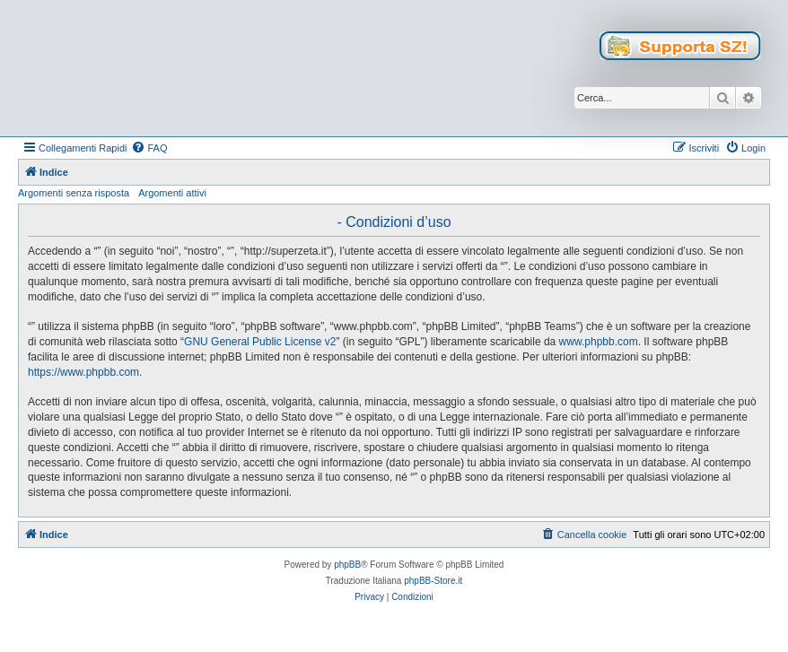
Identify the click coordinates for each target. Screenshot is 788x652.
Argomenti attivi (172, 192)
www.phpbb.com (598, 341)
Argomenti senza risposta (73, 192)
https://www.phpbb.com (83, 372)
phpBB (347, 564)
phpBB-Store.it (433, 581)
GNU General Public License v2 (260, 341)
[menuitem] (149, 148)
